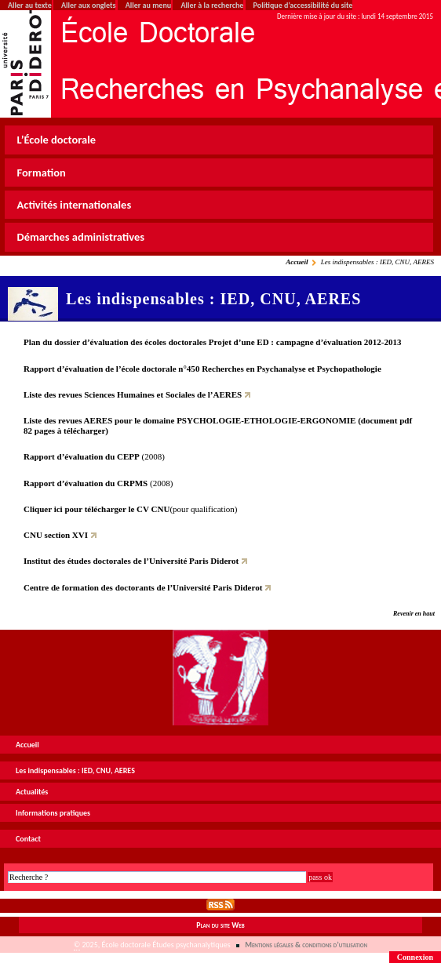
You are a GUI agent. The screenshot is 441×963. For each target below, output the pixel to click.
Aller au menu (148, 5)
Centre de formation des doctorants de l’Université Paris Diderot (143, 587)
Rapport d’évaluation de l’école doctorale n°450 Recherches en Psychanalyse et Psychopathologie (202, 368)
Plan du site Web (220, 925)
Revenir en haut (414, 613)
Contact (28, 839)
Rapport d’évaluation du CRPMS (86, 483)
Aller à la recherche (211, 5)
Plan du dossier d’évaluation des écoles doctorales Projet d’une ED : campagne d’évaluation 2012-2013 (213, 342)
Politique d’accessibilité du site (303, 5)
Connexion (415, 957)
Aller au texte (30, 5)
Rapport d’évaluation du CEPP (82, 456)
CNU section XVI (56, 535)
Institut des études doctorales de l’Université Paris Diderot (131, 560)
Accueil (297, 262)
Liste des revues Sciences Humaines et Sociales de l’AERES (133, 394)
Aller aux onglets (88, 5)
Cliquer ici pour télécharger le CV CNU (96, 509)
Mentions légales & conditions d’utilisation (306, 944)
